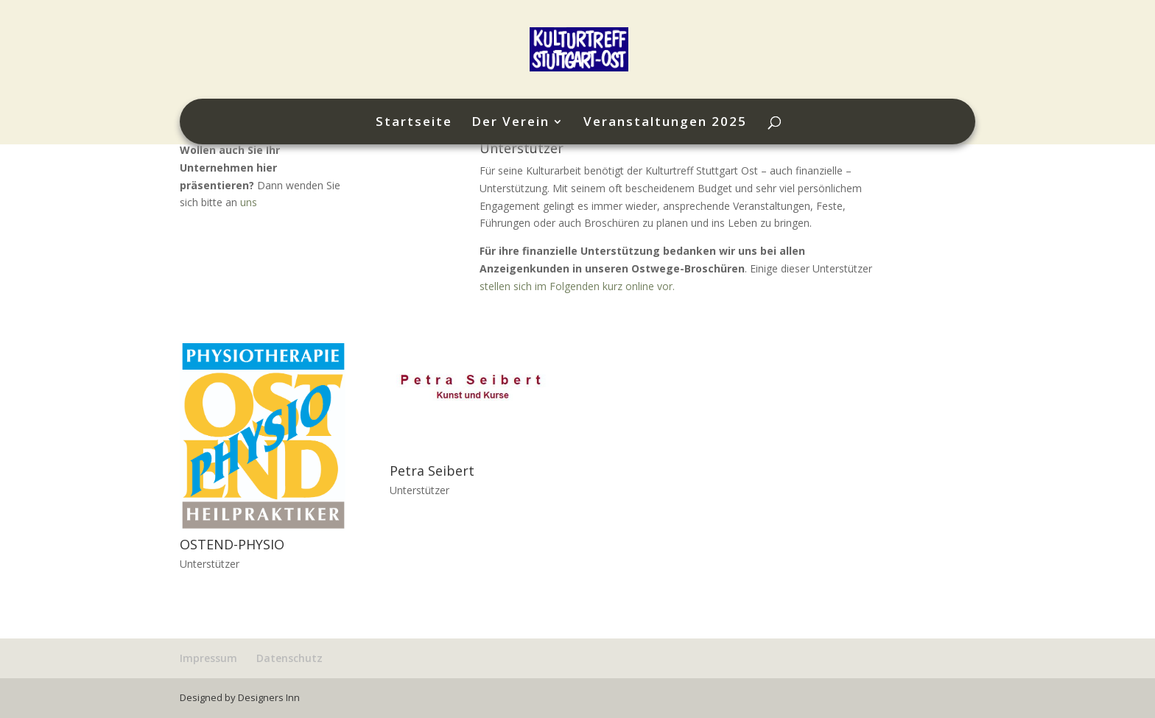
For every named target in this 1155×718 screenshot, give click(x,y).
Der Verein (510, 123)
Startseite (414, 123)
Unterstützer (209, 564)
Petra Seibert (432, 470)
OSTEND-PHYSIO (232, 544)
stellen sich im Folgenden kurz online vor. (577, 286)
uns (248, 202)
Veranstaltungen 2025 (665, 123)
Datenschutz (289, 658)
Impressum (208, 658)
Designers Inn (269, 697)
